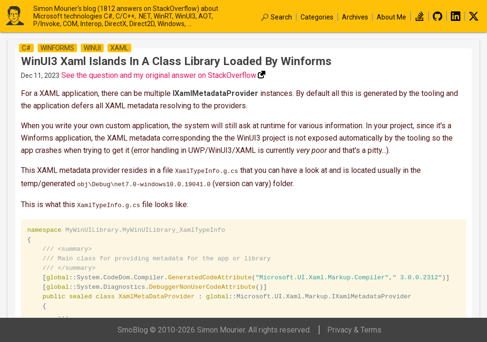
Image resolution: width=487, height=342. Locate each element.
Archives (355, 17)
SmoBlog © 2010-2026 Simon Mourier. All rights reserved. (214, 329)
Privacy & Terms (354, 329)
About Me (391, 17)
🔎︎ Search (276, 17)
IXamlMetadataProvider (215, 93)
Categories (317, 17)
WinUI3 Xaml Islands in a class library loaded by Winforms (176, 61)
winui (92, 48)
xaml (119, 48)
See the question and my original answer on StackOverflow (158, 75)
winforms (57, 48)
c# (26, 48)
